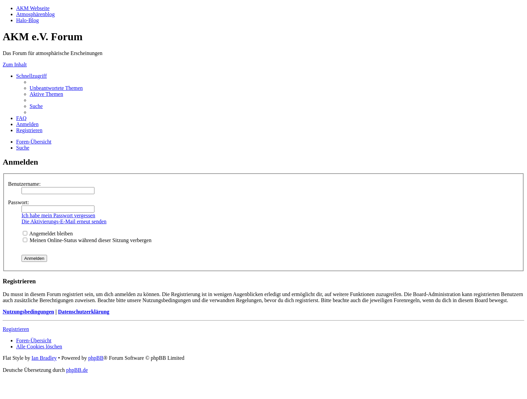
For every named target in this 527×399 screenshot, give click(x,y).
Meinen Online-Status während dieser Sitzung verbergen (87, 240)
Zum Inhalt (15, 64)
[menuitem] (56, 88)
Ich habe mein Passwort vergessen (58, 215)
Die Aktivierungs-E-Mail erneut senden (64, 221)
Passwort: (18, 202)
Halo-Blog (27, 20)
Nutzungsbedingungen (28, 312)
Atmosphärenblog (35, 14)
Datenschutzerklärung (83, 312)
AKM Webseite (32, 8)
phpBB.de (77, 370)
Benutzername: (24, 184)
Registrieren (16, 329)
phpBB (95, 358)
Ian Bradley (44, 358)
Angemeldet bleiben (48, 233)
